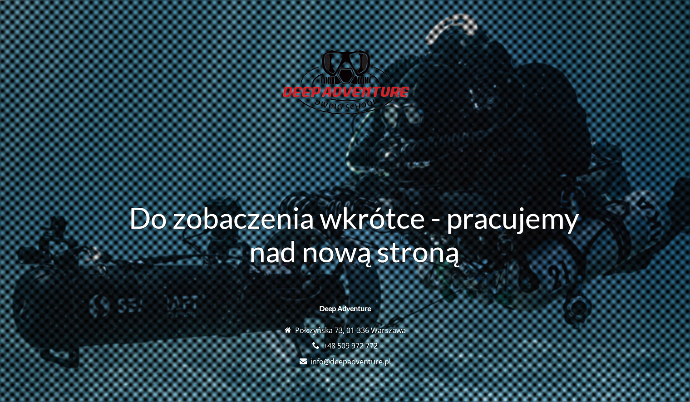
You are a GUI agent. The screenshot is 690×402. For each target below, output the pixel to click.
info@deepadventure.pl (350, 362)
